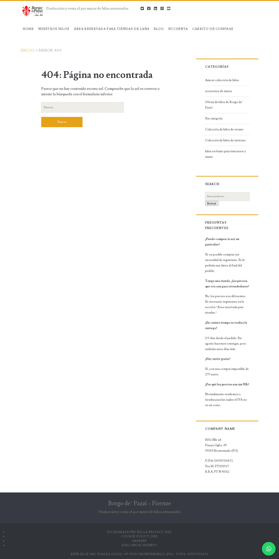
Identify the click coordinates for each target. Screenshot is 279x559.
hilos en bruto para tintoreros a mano (225, 154)
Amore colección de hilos (222, 80)
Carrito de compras (212, 29)
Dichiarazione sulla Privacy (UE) (139, 532)
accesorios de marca (218, 91)
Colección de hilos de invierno (225, 140)
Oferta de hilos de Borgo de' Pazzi (224, 104)
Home (28, 29)
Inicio (28, 50)
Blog (159, 29)
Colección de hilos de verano (224, 129)
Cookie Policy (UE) (139, 536)
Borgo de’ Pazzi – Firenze (139, 503)
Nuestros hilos (53, 29)
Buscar (211, 203)
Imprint (139, 541)
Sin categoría (213, 118)
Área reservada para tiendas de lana (112, 29)
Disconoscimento (140, 545)
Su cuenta (178, 29)
